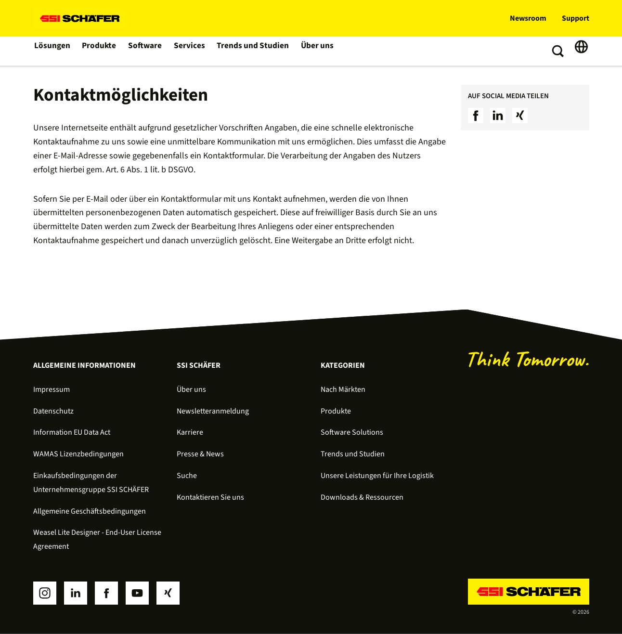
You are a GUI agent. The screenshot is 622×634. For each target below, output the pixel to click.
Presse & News (200, 454)
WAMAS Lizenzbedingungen (78, 454)
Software (146, 51)
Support (575, 18)
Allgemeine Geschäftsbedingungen (89, 511)
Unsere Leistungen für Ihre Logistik (377, 475)
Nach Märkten (343, 389)
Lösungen (52, 51)
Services (190, 51)
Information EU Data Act (71, 432)
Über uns (314, 51)
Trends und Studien (252, 51)
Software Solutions (352, 432)
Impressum (51, 389)
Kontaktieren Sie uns (210, 497)
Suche (187, 475)
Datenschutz (53, 411)
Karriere (190, 432)
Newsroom (528, 18)
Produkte (100, 51)
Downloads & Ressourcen (362, 497)
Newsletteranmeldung (213, 411)
